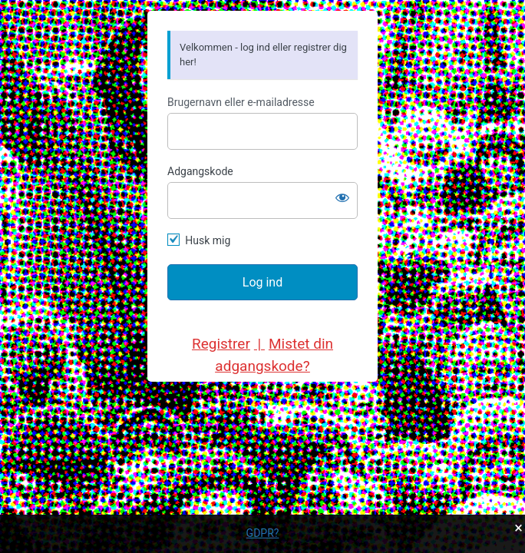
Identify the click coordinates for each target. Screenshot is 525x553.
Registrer (221, 344)
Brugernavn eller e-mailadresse (241, 102)
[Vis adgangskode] (342, 197)
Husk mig (207, 240)
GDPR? (262, 533)
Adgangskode (200, 171)
